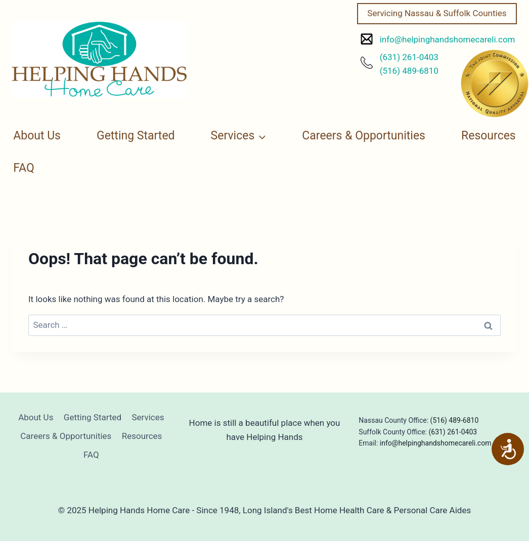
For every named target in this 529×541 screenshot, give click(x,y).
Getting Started (136, 135)
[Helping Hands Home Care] (99, 59)
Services (147, 417)
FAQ (23, 168)
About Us (37, 135)
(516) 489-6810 (409, 71)
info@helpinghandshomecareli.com (447, 39)
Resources (488, 135)
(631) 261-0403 (409, 57)
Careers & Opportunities (363, 135)
